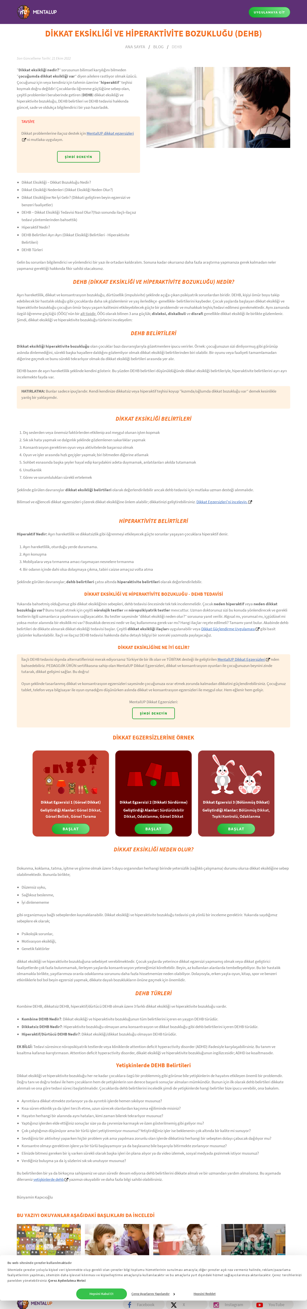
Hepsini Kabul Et (101, 1302)
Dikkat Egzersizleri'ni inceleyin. (222, 501)
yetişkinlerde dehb (48, 1179)
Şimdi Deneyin (78, 157)
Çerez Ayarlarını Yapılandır (153, 1302)
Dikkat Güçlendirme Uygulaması (228, 628)
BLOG (158, 46)
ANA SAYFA (135, 46)
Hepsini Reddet (205, 1302)
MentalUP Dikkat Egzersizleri (241, 659)
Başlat (71, 829)
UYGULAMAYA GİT (269, 12)
